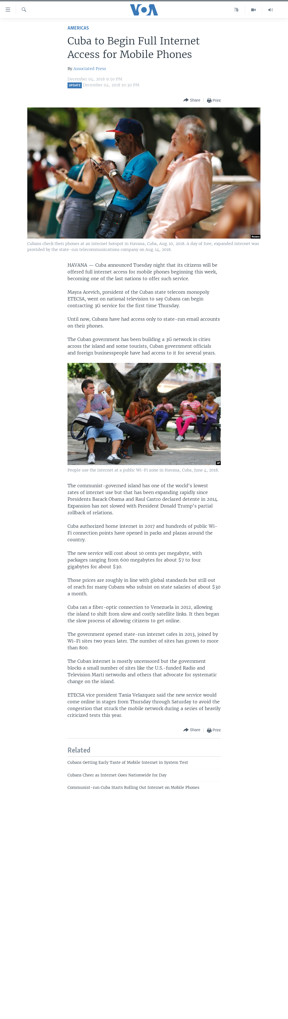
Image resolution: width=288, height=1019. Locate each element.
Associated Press (89, 68)
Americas (78, 28)
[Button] (191, 100)
